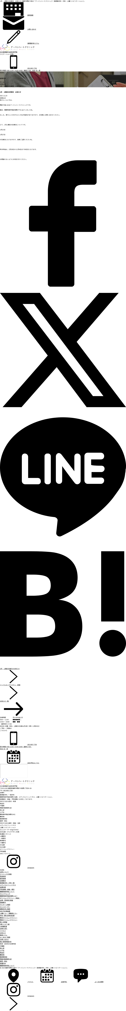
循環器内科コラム (19, 43)
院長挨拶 (3, 876)
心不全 (2, 950)
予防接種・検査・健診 (7, 889)
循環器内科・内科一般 (7, 883)
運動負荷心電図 (5, 909)
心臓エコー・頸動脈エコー (8, 913)
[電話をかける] (63, 63)
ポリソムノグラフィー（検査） (10, 898)
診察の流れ (3, 928)
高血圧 (2, 952)
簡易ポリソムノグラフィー (8, 918)
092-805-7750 (8, 790)
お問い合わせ (18, 29)
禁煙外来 (3, 963)
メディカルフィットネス (8, 885)
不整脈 (2, 946)
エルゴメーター (5, 907)
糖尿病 (2, 955)
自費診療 (3, 887)
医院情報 (16, 15)
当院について (4, 872)
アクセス (3, 931)
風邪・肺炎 (3, 961)
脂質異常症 (3, 957)
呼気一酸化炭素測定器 (7, 915)
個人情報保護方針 (6, 942)
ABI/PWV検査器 (5, 911)
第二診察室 (3, 922)
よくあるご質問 (5, 937)
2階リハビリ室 (4, 924)
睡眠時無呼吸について (7, 891)
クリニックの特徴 (6, 874)
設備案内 (3, 902)
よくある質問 (85, 982)
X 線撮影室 (3, 926)
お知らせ (3, 98)
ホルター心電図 (5, 905)
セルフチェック (5, 894)
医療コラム (3, 935)
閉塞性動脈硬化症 (6, 959)
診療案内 (3, 881)
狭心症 (2, 948)
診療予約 (50, 982)
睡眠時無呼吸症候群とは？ (8, 896)
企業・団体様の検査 (6, 900)
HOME (2, 870)
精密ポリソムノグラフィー (8, 920)
